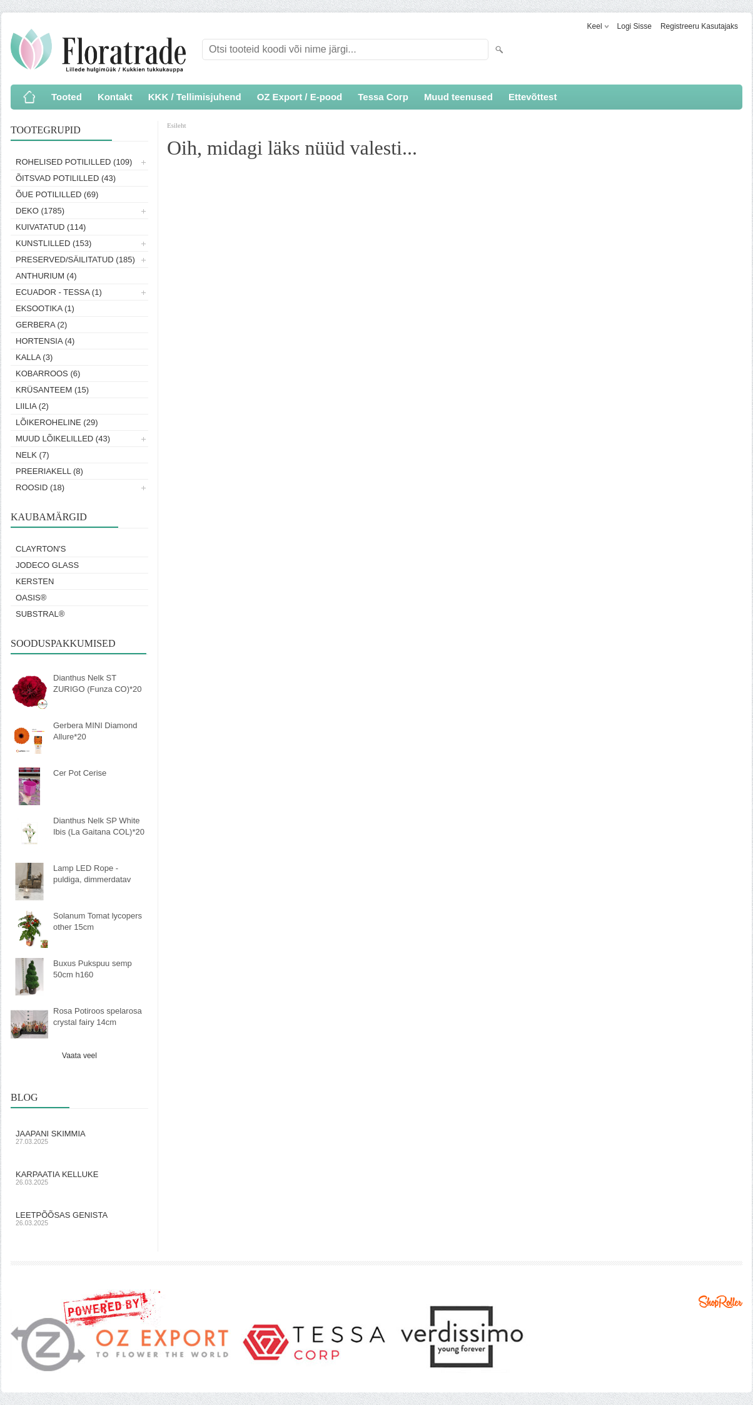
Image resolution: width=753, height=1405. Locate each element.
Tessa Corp (383, 96)
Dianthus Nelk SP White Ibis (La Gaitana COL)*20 (98, 826)
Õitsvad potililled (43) (66, 178)
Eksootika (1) (45, 308)
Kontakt (115, 96)
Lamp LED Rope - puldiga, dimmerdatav (92, 873)
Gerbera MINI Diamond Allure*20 (95, 731)
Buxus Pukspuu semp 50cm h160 (92, 969)
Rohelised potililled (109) (74, 162)
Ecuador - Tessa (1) (59, 292)
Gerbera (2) (41, 324)
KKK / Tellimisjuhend (194, 96)
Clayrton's (41, 548)
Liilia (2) (32, 406)
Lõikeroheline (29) (57, 422)
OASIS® (31, 597)
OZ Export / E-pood (300, 96)
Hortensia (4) (45, 341)
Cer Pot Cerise (79, 773)
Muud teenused (458, 96)
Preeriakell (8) (49, 471)
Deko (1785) (40, 210)
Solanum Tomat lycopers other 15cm (97, 921)
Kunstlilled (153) (53, 243)
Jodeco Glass (47, 565)
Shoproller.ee (720, 1301)
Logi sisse (634, 26)
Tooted (66, 96)
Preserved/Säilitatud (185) (75, 259)
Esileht (176, 125)
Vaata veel (79, 1055)
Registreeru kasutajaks (699, 26)
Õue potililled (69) (57, 194)
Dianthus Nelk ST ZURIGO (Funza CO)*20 (97, 683)
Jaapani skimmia (79, 1137)
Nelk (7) (32, 455)
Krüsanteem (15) (52, 389)
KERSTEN (35, 581)
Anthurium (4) (46, 275)
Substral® (40, 614)
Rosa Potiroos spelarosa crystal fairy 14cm (97, 1016)
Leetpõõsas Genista (79, 1218)
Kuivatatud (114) (51, 227)
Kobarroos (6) (48, 373)
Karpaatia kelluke (79, 1178)
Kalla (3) (34, 357)
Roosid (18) (40, 487)
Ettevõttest (532, 96)
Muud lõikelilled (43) (63, 438)
